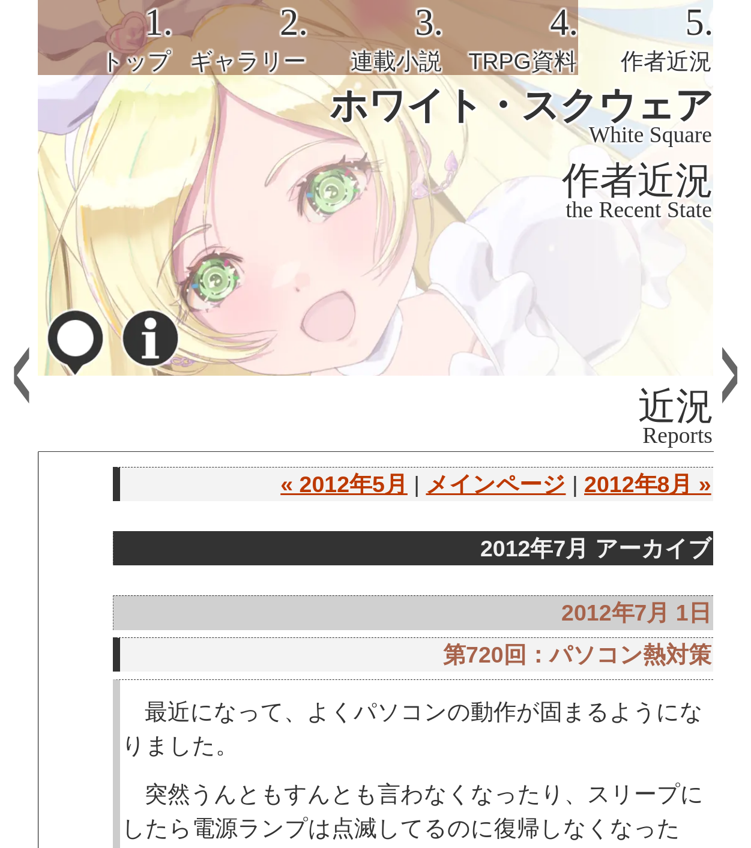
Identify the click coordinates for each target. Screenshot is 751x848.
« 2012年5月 (344, 484)
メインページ (496, 484)
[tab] (105, 37)
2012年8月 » (647, 484)
